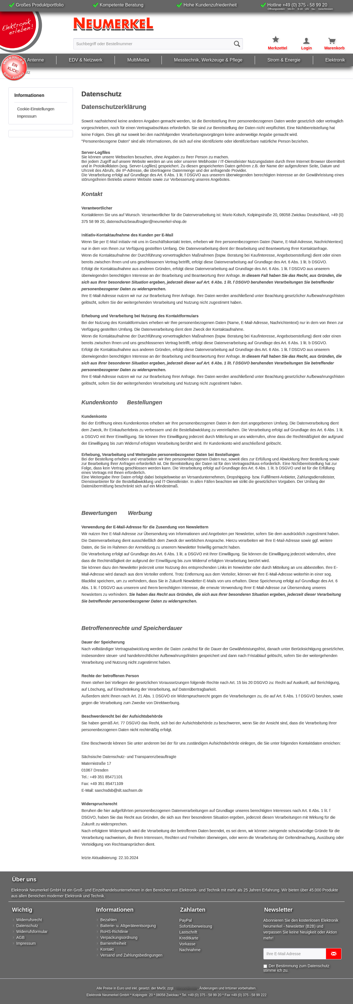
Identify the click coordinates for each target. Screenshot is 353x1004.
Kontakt (106, 949)
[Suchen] (237, 43)
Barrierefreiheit (113, 943)
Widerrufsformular (31, 931)
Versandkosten (186, 988)
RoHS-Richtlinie (114, 931)
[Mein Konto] (303, 41)
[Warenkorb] (328, 41)
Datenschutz (27, 925)
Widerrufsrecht (29, 920)
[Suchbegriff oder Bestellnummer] (158, 43)
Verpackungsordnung (118, 937)
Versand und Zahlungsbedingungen (131, 955)
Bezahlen (108, 920)
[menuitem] (158, 43)
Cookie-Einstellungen (35, 109)
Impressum (27, 116)
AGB (20, 937)
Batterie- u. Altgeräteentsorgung (128, 925)
